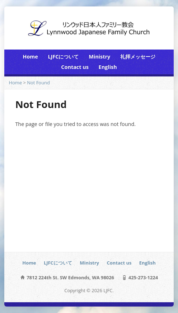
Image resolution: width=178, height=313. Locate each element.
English (108, 67)
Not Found (38, 82)
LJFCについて (63, 56)
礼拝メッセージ (137, 56)
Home (30, 56)
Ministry (99, 56)
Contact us (74, 67)
